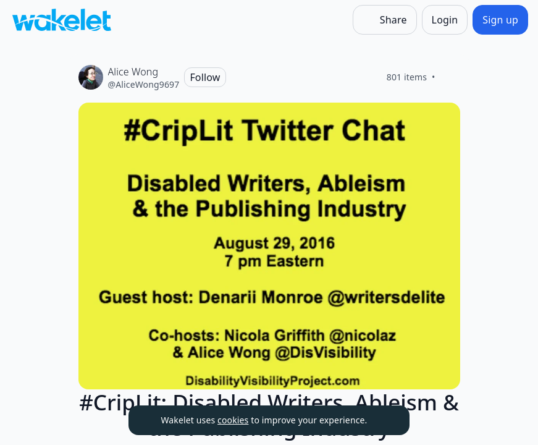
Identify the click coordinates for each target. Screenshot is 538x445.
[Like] (450, 77)
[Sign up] (500, 20)
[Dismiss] (385, 420)
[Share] (385, 20)
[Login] (445, 20)
